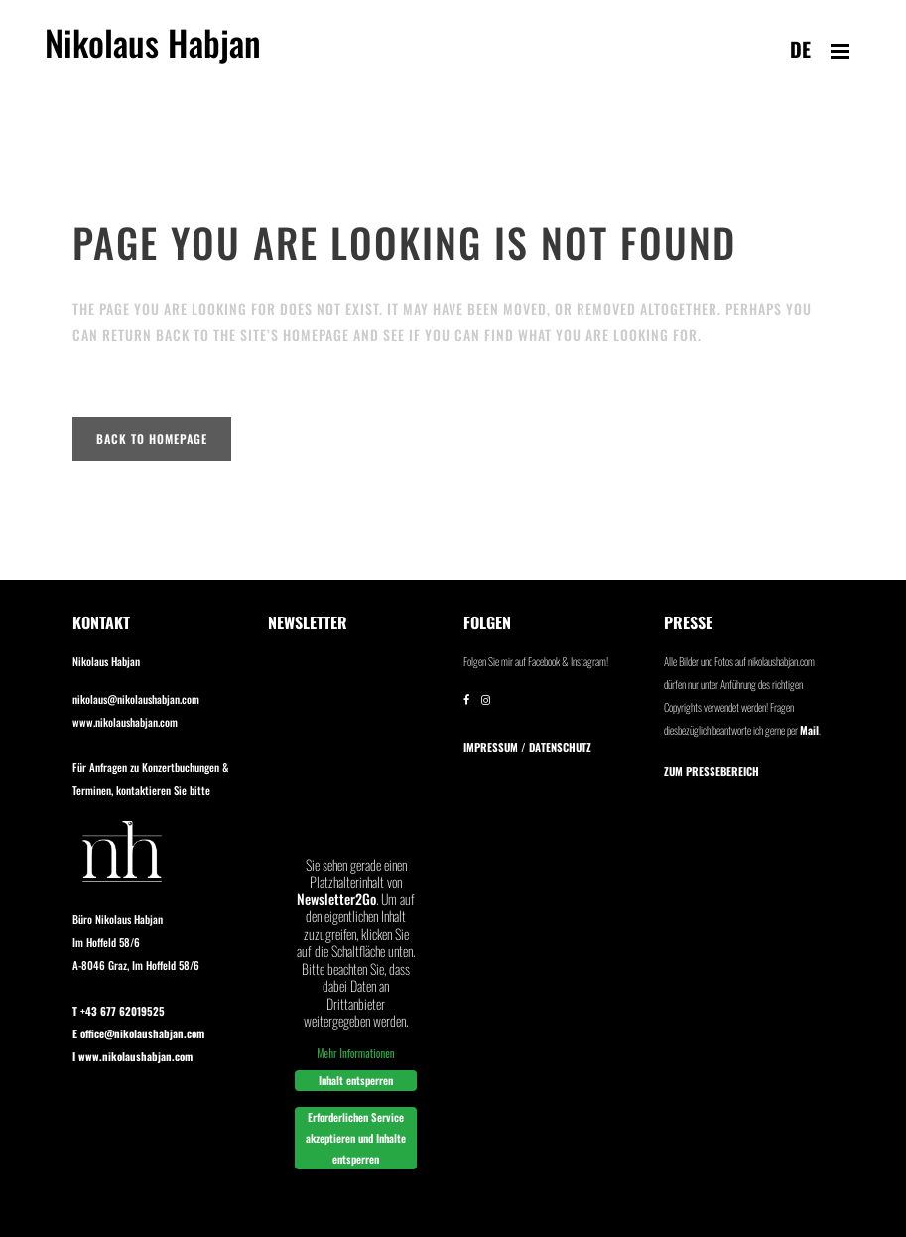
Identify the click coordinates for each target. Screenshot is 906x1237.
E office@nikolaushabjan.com (138, 1033)
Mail (809, 730)
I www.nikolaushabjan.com (132, 1056)
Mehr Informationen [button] (355, 1052)
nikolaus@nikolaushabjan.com (135, 699)
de (800, 49)
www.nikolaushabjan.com (125, 722)
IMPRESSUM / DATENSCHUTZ (527, 747)
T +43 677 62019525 (118, 1011)
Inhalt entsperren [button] (356, 1080)
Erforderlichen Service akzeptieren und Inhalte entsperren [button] (356, 1138)
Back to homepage (151, 438)
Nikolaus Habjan (153, 54)
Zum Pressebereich (711, 771)
